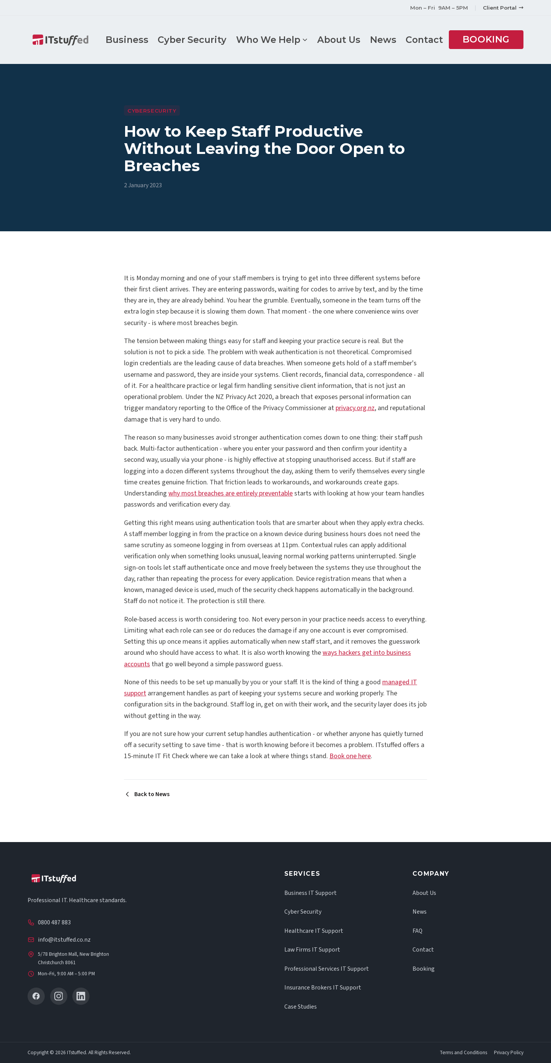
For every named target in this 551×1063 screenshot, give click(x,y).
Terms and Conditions (463, 1052)
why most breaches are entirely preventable (230, 493)
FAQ (417, 931)
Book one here (350, 756)
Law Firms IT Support (312, 949)
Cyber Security (196, 39)
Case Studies (300, 1006)
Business (131, 39)
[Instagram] (58, 996)
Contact (429, 39)
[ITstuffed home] (67, 40)
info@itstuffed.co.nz (64, 939)
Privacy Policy (508, 1052)
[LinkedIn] (81, 996)
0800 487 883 (54, 922)
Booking (490, 39)
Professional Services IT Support (326, 969)
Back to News (147, 794)
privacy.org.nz (355, 408)
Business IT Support (310, 893)
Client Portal (503, 8)
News (388, 39)
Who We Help (276, 39)
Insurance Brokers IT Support (322, 987)
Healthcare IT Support (313, 931)
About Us (343, 39)
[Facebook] (36, 996)
